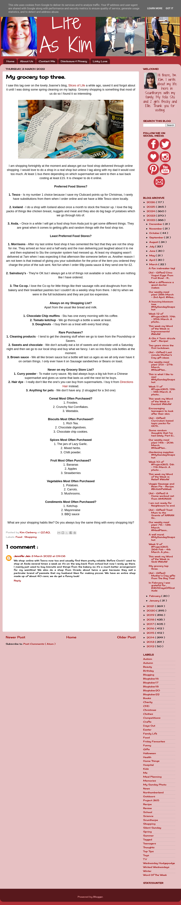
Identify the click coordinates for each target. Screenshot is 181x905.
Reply (17, 580)
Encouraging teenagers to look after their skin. (161, 411)
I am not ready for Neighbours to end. (162, 504)
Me (145, 772)
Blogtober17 (150, 682)
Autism (147, 659)
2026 (151, 202)
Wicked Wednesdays (156, 867)
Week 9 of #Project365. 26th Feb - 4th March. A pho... (160, 548)
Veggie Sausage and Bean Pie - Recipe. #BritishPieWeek (161, 486)
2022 (151, 220)
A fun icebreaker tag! (162, 268)
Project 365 (151, 800)
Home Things (151, 761)
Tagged (147, 839)
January (154, 600)
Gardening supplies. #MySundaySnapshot (162, 455)
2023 (151, 215)
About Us (26, 61)
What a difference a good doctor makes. (161, 285)
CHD (146, 706)
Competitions (151, 718)
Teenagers (149, 843)
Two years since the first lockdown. (161, 346)
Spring (147, 831)
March (153, 264)
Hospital (148, 765)
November (156, 228)
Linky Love (100, 61)
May (152, 255)
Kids (146, 769)
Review (147, 808)
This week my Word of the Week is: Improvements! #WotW (161, 330)
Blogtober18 (151, 686)
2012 (151, 646)
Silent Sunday (152, 827)
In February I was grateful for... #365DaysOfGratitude (162, 586)
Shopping (30, 537)
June (152, 251)
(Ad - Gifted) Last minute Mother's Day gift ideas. (160, 355)
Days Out (149, 725)
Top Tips (148, 851)
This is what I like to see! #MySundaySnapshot (162, 378)
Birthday (148, 670)
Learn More (154, 8)
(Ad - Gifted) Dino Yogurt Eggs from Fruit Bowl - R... (161, 275)
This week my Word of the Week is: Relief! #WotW (161, 477)
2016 (151, 628)
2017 (151, 624)
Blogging (148, 674)
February (155, 596)
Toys (146, 855)
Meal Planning (152, 776)
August (154, 242)
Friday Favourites (154, 741)
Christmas (149, 710)
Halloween (149, 753)
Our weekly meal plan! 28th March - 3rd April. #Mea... (162, 294)
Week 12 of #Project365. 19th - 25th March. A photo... (162, 317)
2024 (151, 211)
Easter (147, 729)
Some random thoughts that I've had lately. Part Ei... (162, 433)
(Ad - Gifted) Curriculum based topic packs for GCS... (161, 422)
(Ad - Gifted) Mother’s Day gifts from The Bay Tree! (162, 576)
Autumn (148, 663)
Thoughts (149, 847)
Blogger (98, 896)
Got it (169, 8)
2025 (151, 207)
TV (145, 859)
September (156, 237)
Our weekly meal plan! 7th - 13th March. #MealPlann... (160, 526)
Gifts (146, 749)
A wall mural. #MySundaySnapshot (162, 537)
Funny (147, 745)
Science (148, 816)
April (152, 260)
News (146, 788)
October (154, 233)
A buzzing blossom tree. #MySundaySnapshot (162, 305)
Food (19, 537)
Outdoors (149, 796)
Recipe (147, 804)
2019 (151, 615)
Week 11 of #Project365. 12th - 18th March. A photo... (162, 390)
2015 (151, 633)
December (156, 224)
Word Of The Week (155, 875)
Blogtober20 (151, 690)
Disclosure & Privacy (74, 61)
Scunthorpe (150, 820)
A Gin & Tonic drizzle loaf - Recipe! (162, 339)
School (147, 812)
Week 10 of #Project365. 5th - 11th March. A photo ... (161, 466)
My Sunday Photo (154, 784)
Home (10, 61)
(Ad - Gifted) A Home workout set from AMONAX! (161, 496)
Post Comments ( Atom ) (39, 644)
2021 (151, 606)
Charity (147, 702)
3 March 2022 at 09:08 (48, 556)
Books (147, 698)
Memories (149, 780)
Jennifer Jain (22, 556)
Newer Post (15, 637)
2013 (151, 642)
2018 (151, 619)
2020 (151, 610)
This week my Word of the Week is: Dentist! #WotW (161, 401)
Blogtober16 (151, 678)
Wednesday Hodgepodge (159, 863)
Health (147, 757)
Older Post (126, 637)
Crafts (147, 721)
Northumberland (153, 792)
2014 (151, 637)
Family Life (150, 733)
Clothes (148, 714)
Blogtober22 (151, 694)
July (152, 246)
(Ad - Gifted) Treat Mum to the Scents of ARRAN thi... (161, 514)
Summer (148, 835)
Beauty (147, 667)
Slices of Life (76, 85)
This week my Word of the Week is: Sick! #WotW (161, 559)
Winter (147, 871)
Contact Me (47, 61)
